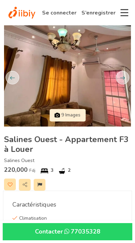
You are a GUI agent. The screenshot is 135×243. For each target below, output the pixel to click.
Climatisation (33, 218)
